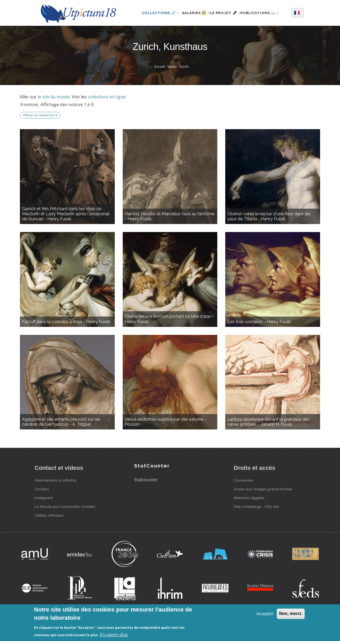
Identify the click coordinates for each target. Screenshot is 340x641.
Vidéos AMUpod (49, 536)
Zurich (184, 87)
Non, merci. (290, 613)
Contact (42, 510)
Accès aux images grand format (263, 510)
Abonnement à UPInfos (55, 501)
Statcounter (146, 500)
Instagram (44, 518)
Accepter (265, 614)
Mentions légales (249, 518)
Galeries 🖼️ (192, 12)
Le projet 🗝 (227, 12)
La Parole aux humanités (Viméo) (65, 527)
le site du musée (54, 117)
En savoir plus (114, 635)
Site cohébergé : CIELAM (256, 527)
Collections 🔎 (153, 12)
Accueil (159, 87)
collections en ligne (107, 117)
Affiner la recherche (40, 135)
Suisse (172, 87)
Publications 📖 (154, 35)
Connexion (243, 501)
